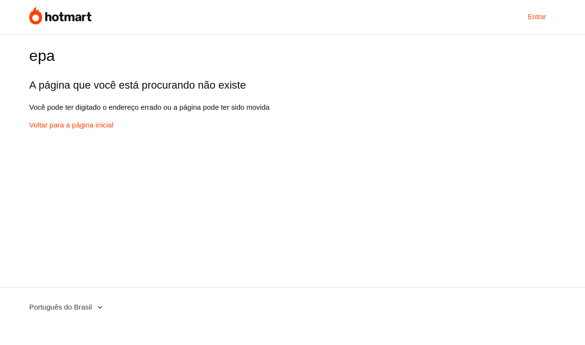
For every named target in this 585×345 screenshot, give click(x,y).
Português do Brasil (61, 307)
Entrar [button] (537, 17)
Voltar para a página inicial (71, 125)
